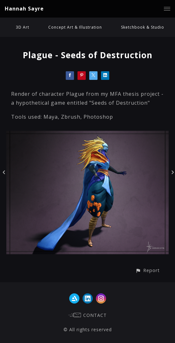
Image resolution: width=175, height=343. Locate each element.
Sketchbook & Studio (142, 27)
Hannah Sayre (24, 8)
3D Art (22, 27)
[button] (147, 270)
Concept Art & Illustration (75, 27)
